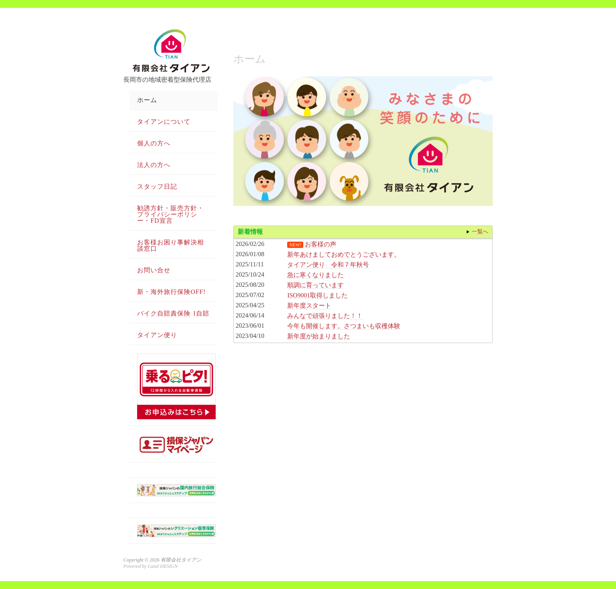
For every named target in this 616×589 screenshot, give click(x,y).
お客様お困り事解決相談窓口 (170, 245)
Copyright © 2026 (142, 560)
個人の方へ (153, 143)
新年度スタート (309, 305)
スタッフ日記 (157, 186)
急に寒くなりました (315, 275)
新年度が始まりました (318, 336)
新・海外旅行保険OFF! (171, 291)
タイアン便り (157, 335)
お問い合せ (153, 270)
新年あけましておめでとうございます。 (343, 254)
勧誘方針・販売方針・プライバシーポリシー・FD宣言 (170, 214)
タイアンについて (164, 121)
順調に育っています (315, 285)
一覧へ (480, 231)
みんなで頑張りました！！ (325, 315)
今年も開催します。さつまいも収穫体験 (343, 326)
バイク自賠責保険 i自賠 (173, 313)
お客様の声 (320, 244)
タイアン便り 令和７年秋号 (328, 264)
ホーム (147, 100)
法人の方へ (153, 164)
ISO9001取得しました (317, 295)
